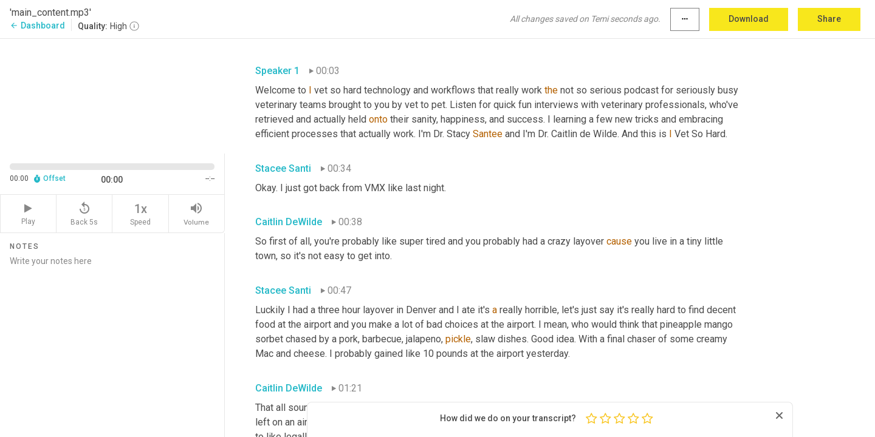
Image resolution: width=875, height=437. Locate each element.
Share (829, 19)
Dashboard (37, 25)
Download (749, 19)
